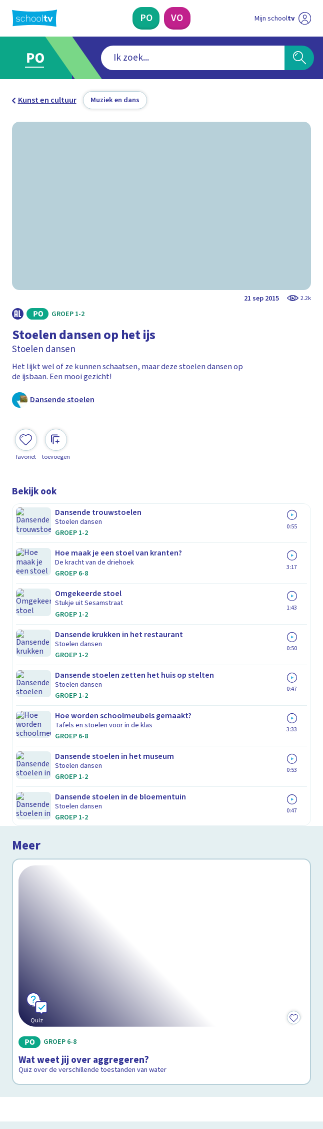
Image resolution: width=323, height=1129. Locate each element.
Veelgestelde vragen (57, 863)
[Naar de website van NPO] (305, 18)
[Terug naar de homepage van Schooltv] (34, 18)
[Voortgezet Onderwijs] (177, 18)
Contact (29, 849)
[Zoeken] (299, 58)
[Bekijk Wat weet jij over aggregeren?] (162, 592)
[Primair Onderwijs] (145, 18)
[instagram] (39, 1045)
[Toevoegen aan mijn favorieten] (26, 435)
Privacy (28, 891)
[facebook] (17, 1045)
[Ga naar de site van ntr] (273, 1069)
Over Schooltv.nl (47, 877)
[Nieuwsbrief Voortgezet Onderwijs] (214, 966)
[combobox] (147, 58)
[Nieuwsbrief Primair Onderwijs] (108, 966)
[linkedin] (61, 1045)
